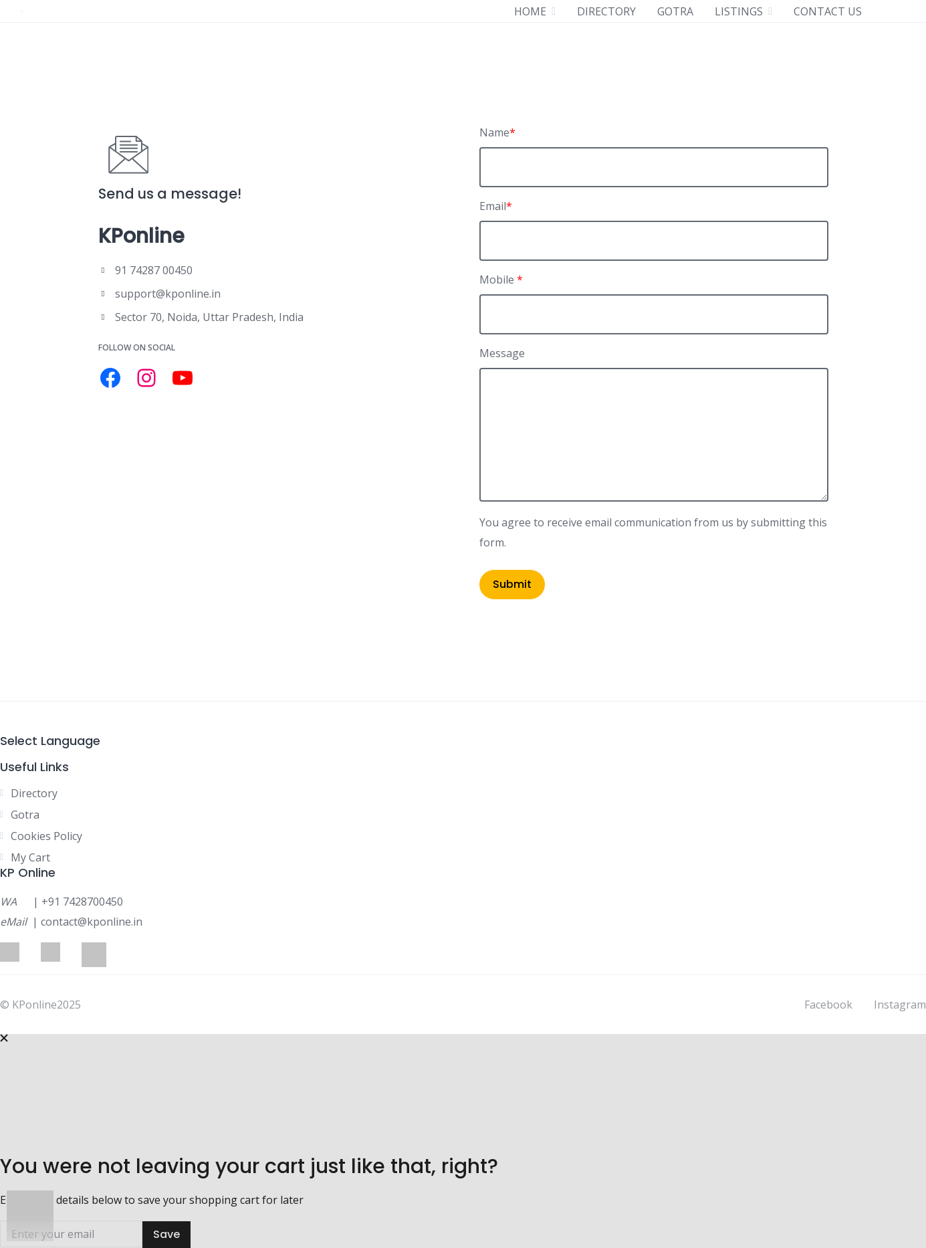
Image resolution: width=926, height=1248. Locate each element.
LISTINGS (739, 11)
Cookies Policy (46, 836)
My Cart (30, 857)
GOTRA (675, 11)
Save (166, 1234)
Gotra (25, 814)
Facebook (828, 1004)
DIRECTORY (606, 11)
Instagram (900, 1004)
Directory (34, 793)
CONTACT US (828, 11)
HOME (530, 11)
